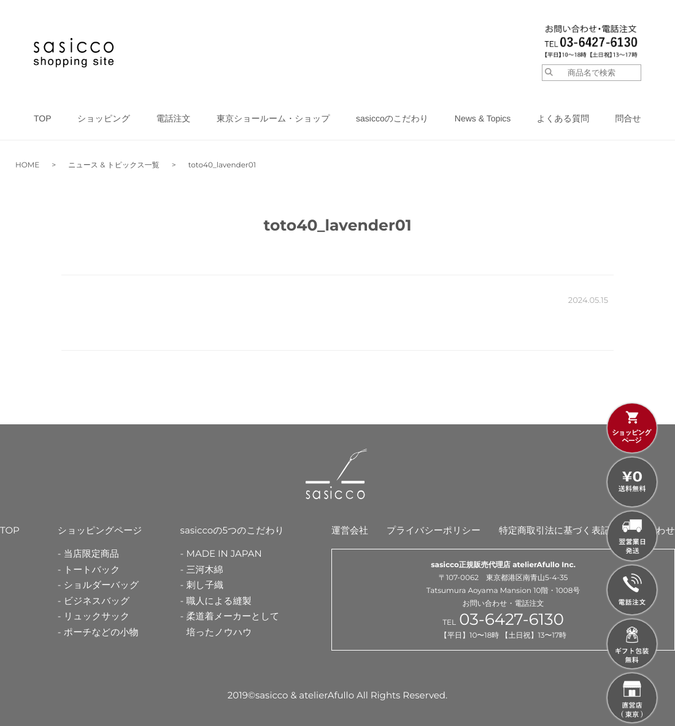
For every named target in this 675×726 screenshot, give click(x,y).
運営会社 (349, 530)
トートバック (92, 569)
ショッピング (103, 118)
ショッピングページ (100, 530)
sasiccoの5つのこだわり (232, 530)
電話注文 (173, 118)
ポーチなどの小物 (101, 632)
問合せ (628, 118)
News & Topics (483, 118)
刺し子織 (205, 584)
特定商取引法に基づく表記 (554, 530)
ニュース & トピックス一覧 (114, 165)
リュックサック (96, 616)
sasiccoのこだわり (392, 118)
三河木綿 (205, 569)
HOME (27, 165)
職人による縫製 (219, 600)
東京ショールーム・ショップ (273, 118)
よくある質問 (563, 118)
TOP (43, 118)
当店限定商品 (91, 553)
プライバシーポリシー (433, 530)
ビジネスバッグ (96, 600)
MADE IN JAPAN (224, 553)
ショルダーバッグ (101, 584)
